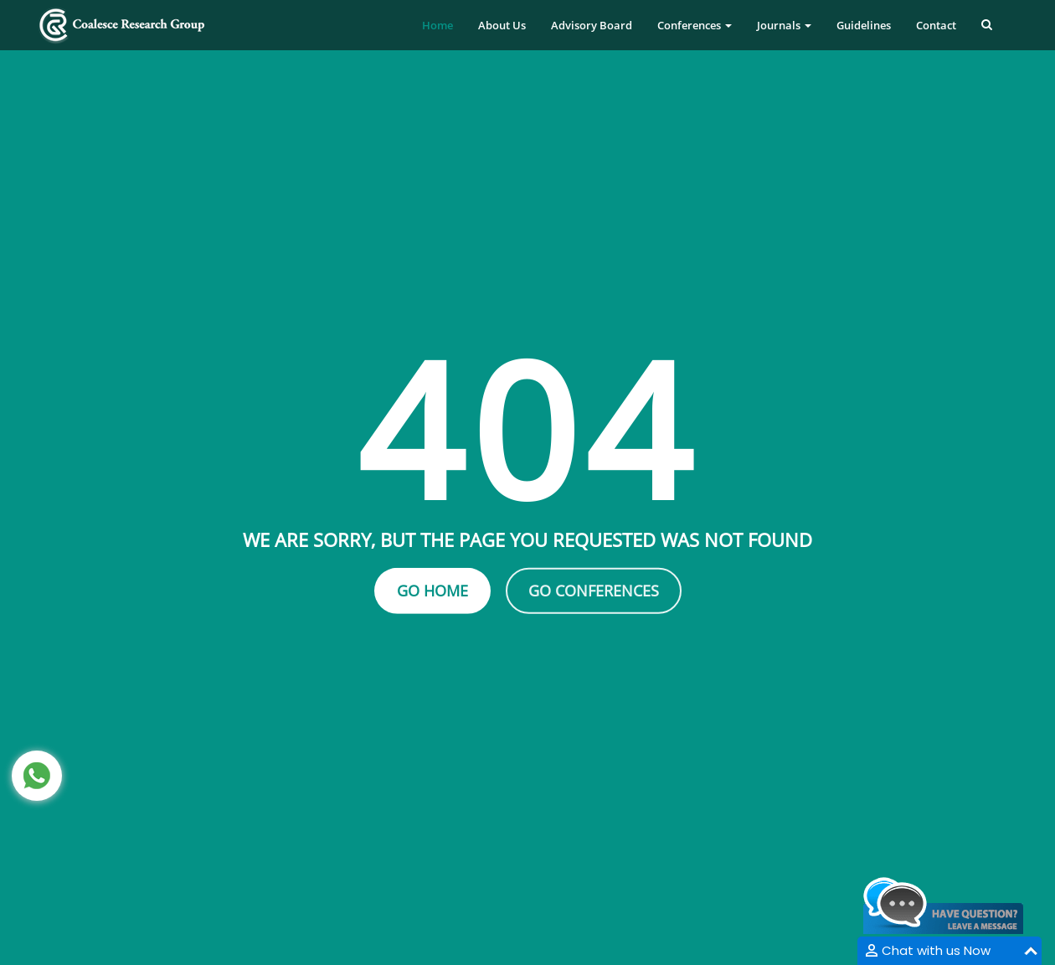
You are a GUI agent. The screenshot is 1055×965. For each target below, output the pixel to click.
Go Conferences (593, 591)
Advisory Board (591, 25)
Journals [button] (784, 25)
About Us (502, 25)
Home (437, 25)
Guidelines (863, 25)
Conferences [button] (694, 25)
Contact (936, 25)
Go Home (432, 591)
